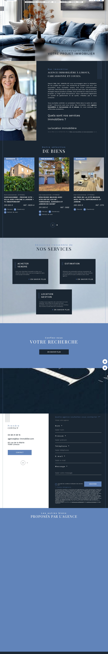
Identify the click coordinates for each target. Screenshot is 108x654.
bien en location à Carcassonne (81, 132)
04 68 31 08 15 (14, 435)
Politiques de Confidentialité (78, 502)
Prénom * (60, 436)
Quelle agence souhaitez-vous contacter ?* (78, 417)
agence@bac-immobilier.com (21, 439)
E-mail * (60, 456)
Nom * (59, 426)
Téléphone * (62, 446)
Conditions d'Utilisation (91, 502)
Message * (61, 466)
